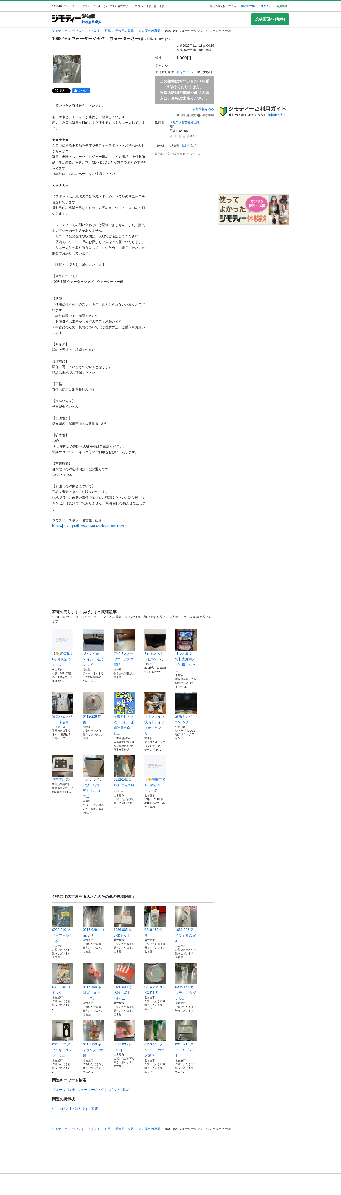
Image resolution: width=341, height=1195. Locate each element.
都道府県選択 (91, 22)
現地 (71, 1090)
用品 (126, 1090)
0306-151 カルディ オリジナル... (186, 981)
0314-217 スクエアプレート (186, 1038)
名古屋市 (182, 72)
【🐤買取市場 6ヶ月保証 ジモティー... (62, 648)
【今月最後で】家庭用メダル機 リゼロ (186, 650)
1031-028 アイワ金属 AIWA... (186, 924)
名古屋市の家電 (149, 30)
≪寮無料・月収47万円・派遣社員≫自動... (124, 713)
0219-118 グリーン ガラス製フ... (155, 1038)
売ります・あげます (86, 30)
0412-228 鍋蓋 (93, 708)
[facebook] (81, 90)
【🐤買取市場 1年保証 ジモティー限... (155, 774)
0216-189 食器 (155, 921)
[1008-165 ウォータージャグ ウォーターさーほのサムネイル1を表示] (67, 69)
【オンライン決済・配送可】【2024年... (93, 776)
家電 (107, 30)
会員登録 (282, 6)
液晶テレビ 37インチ (186, 708)
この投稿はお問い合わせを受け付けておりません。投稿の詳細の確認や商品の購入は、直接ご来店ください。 (184, 89)
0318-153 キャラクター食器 (93, 1038)
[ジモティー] (66, 19)
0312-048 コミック (62, 979)
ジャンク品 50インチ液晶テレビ (93, 648)
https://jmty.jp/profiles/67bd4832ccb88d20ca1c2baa (89, 526)
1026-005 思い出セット (124, 921)
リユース (58, 1090)
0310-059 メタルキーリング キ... (62, 1038)
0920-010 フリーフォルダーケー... (62, 924)
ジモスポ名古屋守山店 (184, 122)
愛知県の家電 (124, 30)
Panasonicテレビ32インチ (155, 645)
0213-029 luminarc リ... (93, 921)
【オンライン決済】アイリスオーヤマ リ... (155, 713)
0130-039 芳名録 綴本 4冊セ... (124, 981)
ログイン (265, 6)
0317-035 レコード (124, 1036)
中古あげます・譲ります (70, 1109)
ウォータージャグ (90, 1090)
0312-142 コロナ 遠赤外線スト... (124, 774)
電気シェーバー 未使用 (62, 708)
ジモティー (59, 30)
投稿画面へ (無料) (270, 19)
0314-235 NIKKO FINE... (155, 979)
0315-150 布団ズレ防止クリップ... (93, 981)
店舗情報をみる (203, 109)
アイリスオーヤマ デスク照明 (124, 648)
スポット (113, 1090)
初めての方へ (249, 6)
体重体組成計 (62, 768)
